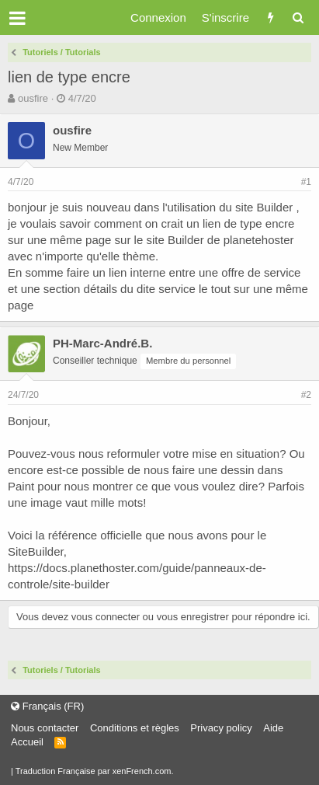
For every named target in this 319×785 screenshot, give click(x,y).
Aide (273, 728)
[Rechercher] (297, 17)
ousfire (33, 98)
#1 (306, 181)
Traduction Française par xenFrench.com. (95, 771)
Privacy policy (220, 728)
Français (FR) (47, 706)
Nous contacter (44, 728)
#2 (306, 394)
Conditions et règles (134, 728)
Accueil (27, 742)
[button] (17, 17)
